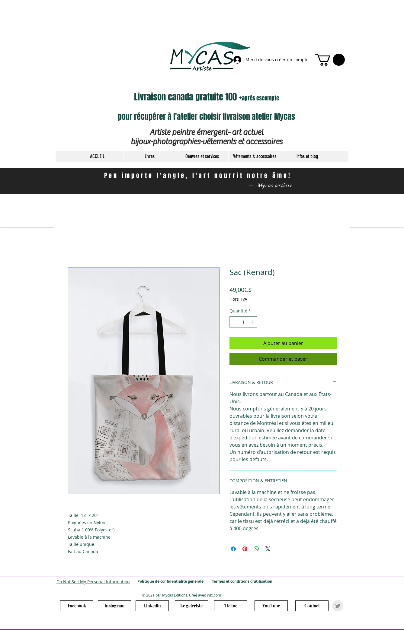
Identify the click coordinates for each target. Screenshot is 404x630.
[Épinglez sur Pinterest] (244, 548)
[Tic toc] (230, 605)
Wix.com (214, 595)
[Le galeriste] (191, 605)
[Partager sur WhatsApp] (256, 548)
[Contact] (312, 605)
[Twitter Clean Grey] (337, 605)
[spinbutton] (243, 322)
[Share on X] (267, 548)
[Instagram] (114, 605)
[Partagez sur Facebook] (233, 548)
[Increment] (252, 322)
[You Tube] (271, 605)
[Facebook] (76, 605)
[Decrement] (234, 322)
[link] (330, 60)
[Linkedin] (152, 605)
